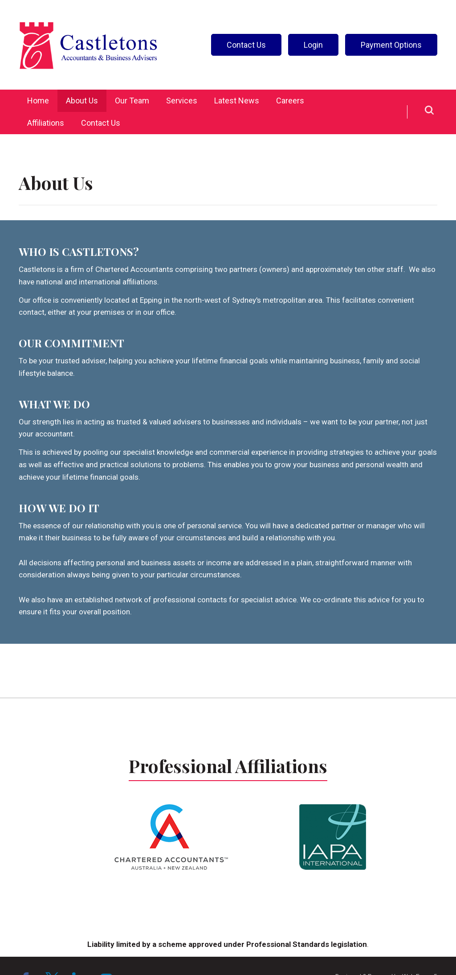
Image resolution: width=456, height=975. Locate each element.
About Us (82, 100)
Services (181, 100)
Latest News (236, 100)
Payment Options (391, 44)
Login (313, 44)
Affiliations (45, 123)
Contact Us (246, 44)
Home (38, 100)
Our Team (132, 100)
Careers (290, 100)
